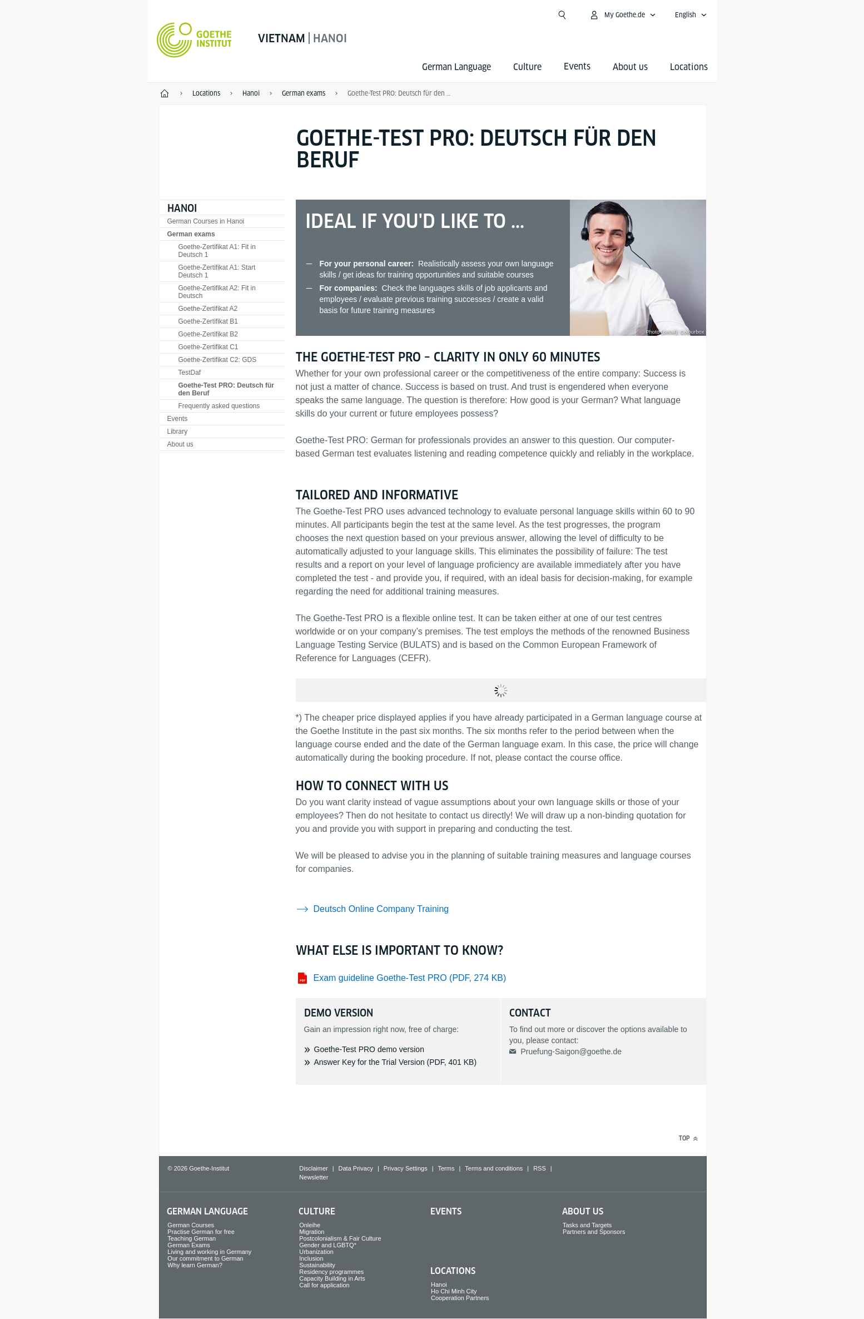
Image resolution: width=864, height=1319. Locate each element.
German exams (191, 234)
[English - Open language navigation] (691, 15)
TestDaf (189, 372)
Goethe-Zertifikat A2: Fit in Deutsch (217, 292)
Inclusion (311, 1258)
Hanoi (182, 208)
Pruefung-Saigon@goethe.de (571, 1051)
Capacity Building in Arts (332, 1278)
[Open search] (562, 15)
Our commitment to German (205, 1258)
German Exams (188, 1245)
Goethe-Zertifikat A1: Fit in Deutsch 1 (217, 251)
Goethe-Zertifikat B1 (208, 321)
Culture (527, 67)
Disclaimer (313, 1168)
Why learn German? (194, 1265)
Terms (446, 1168)
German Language (456, 67)
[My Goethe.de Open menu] (622, 15)
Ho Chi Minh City (454, 1291)
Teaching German (191, 1238)
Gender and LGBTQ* (327, 1245)
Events (177, 419)
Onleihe (309, 1225)
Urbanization (316, 1251)
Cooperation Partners (460, 1298)
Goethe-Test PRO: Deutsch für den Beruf (399, 93)
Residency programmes (331, 1271)
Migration (311, 1231)
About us (630, 67)
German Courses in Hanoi (206, 221)
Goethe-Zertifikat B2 (208, 334)
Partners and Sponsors (594, 1231)
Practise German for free (200, 1231)
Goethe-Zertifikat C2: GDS (217, 360)
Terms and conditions (494, 1168)
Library (177, 431)
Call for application (324, 1285)
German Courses (190, 1225)
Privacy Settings (406, 1168)
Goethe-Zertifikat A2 (208, 309)
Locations (689, 67)
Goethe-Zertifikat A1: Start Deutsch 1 (217, 271)
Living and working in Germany (209, 1251)
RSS (539, 1168)
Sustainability (317, 1265)
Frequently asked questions (219, 406)
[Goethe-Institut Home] (194, 40)
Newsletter (313, 1177)
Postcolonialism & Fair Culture (340, 1238)
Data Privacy (356, 1168)
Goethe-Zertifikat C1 (208, 347)
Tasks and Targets (587, 1225)
